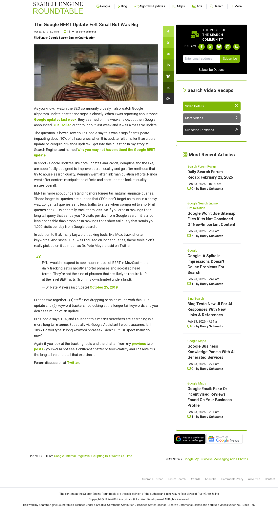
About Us (210, 479)
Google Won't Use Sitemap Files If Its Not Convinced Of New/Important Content (211, 219)
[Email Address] (201, 59)
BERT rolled (62, 125)
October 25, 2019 (104, 287)
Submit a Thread (152, 479)
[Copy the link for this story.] (168, 98)
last (64, 119)
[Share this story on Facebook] (168, 31)
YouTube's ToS (245, 504)
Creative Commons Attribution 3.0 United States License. (131, 504)
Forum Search (177, 479)
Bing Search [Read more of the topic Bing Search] (195, 298)
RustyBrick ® (127, 499)
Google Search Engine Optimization (72, 37)
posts (38, 349)
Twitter (73, 363)
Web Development (152, 499)
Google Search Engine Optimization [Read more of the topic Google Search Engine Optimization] (202, 205)
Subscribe (230, 58)
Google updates (47, 119)
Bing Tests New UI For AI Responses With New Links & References (209, 309)
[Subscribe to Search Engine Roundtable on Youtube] (228, 47)
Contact (270, 479)
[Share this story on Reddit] (168, 53)
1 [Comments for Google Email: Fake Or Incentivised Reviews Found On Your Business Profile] (190, 417)
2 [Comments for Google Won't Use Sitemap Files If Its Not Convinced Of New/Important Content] (190, 236)
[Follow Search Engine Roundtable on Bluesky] (219, 47)
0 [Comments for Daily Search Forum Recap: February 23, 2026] (190, 189)
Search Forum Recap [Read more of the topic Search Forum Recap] (201, 166)
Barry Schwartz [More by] (87, 31)
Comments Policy (232, 479)
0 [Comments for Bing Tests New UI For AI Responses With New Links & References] (190, 326)
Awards (195, 479)
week (72, 119)
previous (139, 343)
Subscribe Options (212, 70)
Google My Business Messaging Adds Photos (216, 459)
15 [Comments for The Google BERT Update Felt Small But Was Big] (67, 31)
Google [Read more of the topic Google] (192, 250)
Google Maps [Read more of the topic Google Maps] (196, 341)
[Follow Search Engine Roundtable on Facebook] (201, 47)
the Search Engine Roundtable (97, 493)
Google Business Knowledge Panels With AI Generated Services (211, 352)
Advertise (254, 479)
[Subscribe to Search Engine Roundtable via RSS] (236, 47)
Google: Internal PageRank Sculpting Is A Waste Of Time (93, 456)
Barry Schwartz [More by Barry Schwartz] (211, 189)
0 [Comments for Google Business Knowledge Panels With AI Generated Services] (190, 369)
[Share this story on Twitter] (168, 42)
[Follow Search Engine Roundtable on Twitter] (210, 47)
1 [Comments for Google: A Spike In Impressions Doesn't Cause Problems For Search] (190, 284)
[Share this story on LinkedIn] (168, 65)
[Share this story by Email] (168, 87)
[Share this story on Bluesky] (168, 76)
